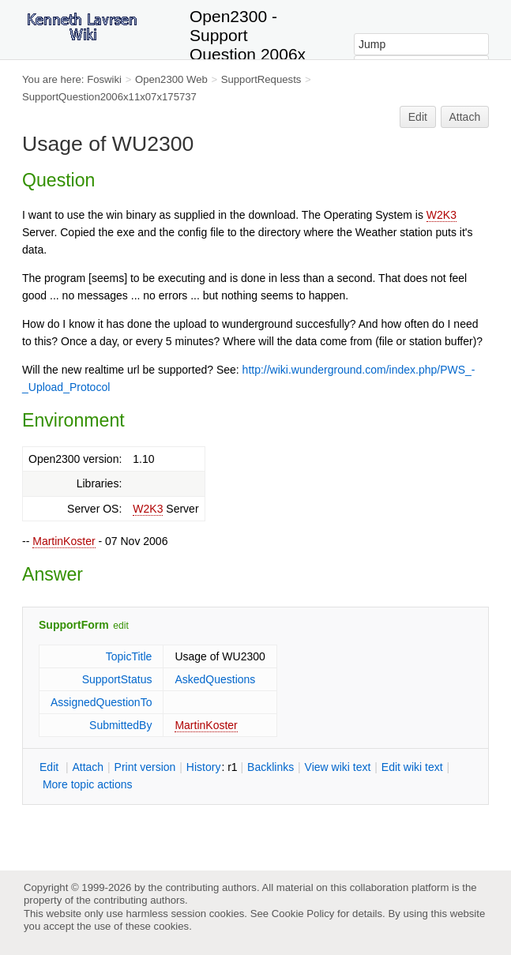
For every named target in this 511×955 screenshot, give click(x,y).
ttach (87, 767)
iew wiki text (338, 767)
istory (203, 767)
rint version (145, 767)
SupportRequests (261, 79)
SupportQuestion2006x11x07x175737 (109, 97)
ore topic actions (88, 784)
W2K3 (441, 215)
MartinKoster (63, 541)
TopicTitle (129, 656)
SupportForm (74, 624)
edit (120, 625)
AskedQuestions (215, 679)
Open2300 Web (171, 79)
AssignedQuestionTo (101, 702)
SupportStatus (117, 679)
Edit (417, 117)
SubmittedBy (120, 725)
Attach (465, 117)
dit (50, 767)
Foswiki (104, 79)
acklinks (270, 767)
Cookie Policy (303, 913)
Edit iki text (412, 767)
